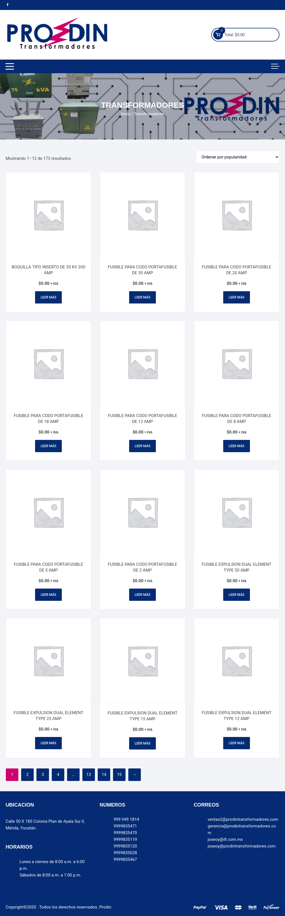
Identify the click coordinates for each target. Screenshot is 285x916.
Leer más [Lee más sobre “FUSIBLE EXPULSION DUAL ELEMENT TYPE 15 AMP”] (142, 743)
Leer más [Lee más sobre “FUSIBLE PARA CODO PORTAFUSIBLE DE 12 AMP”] (142, 446)
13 (88, 774)
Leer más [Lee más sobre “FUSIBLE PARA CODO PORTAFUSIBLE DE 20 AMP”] (236, 297)
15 (119, 774)
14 (104, 774)
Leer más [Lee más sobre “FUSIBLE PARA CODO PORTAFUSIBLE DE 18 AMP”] (48, 446)
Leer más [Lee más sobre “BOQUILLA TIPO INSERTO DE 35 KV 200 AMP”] (48, 297)
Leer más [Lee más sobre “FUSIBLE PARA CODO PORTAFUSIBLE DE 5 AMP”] (48, 595)
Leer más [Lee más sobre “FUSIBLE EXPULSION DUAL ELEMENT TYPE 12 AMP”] (236, 743)
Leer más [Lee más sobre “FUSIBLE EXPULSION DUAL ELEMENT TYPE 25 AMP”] (48, 743)
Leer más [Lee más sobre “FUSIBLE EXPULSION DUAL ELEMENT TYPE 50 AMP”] (236, 595)
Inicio (126, 114)
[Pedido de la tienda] (237, 157)
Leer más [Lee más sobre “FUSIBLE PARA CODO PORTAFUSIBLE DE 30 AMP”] (142, 297)
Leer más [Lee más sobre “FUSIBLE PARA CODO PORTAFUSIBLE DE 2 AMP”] (142, 595)
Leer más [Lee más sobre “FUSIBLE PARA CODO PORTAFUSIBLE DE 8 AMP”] (236, 446)
